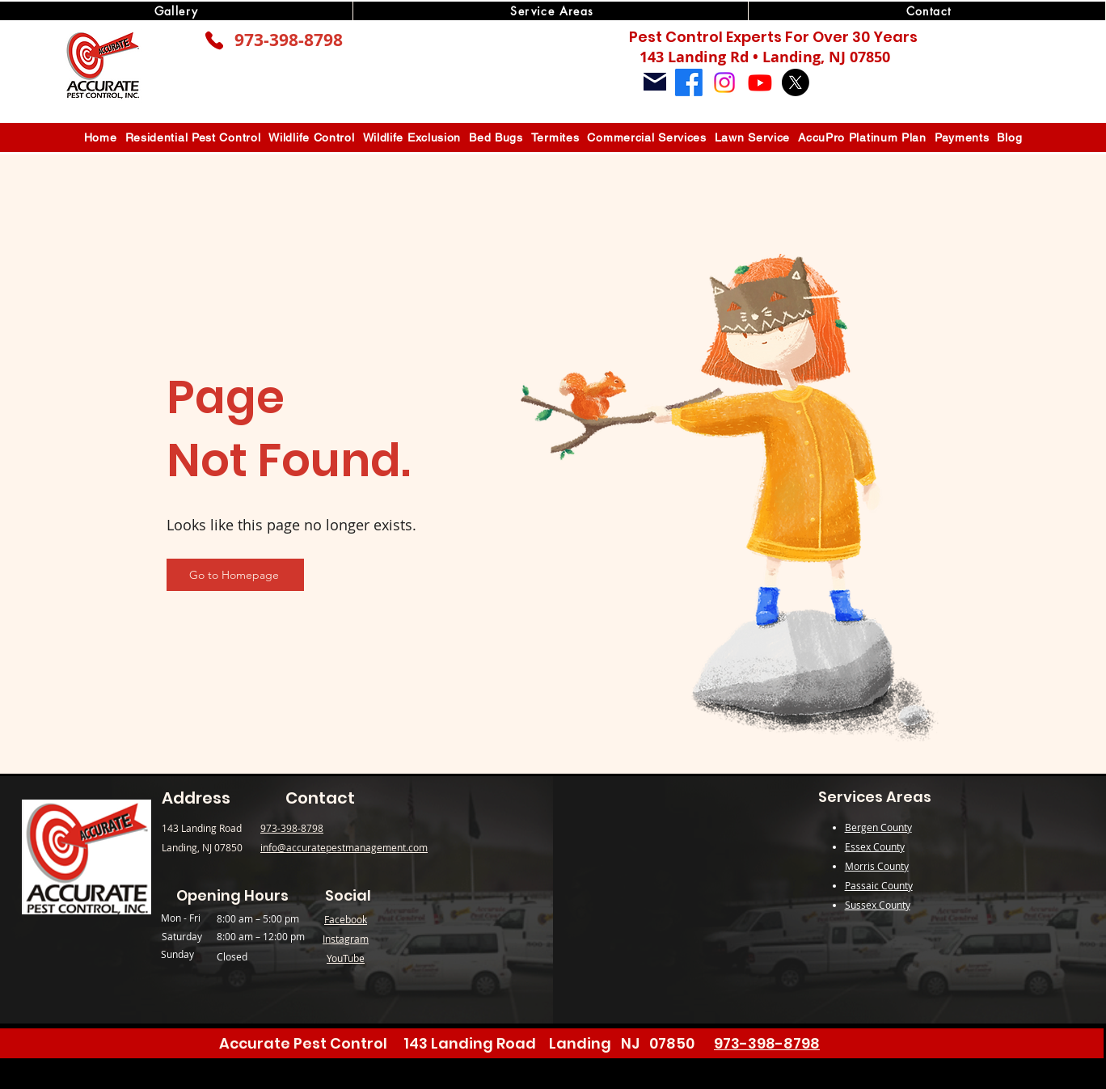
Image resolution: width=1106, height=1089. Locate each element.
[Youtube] (760, 82)
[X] (795, 82)
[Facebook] (689, 82)
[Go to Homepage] (235, 575)
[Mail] (655, 81)
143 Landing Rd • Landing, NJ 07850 (765, 57)
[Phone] (214, 40)
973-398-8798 (288, 40)
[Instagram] (724, 82)
